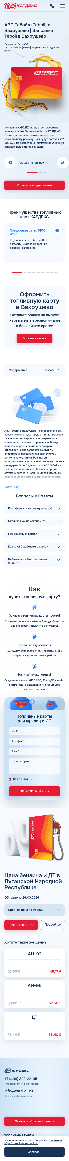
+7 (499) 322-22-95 (20, 1079)
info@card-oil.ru (18, 1091)
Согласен (34, 1152)
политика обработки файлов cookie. (33, 1142)
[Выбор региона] (34, 910)
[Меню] (62, 6)
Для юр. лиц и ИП (23, 779)
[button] (32, 172)
